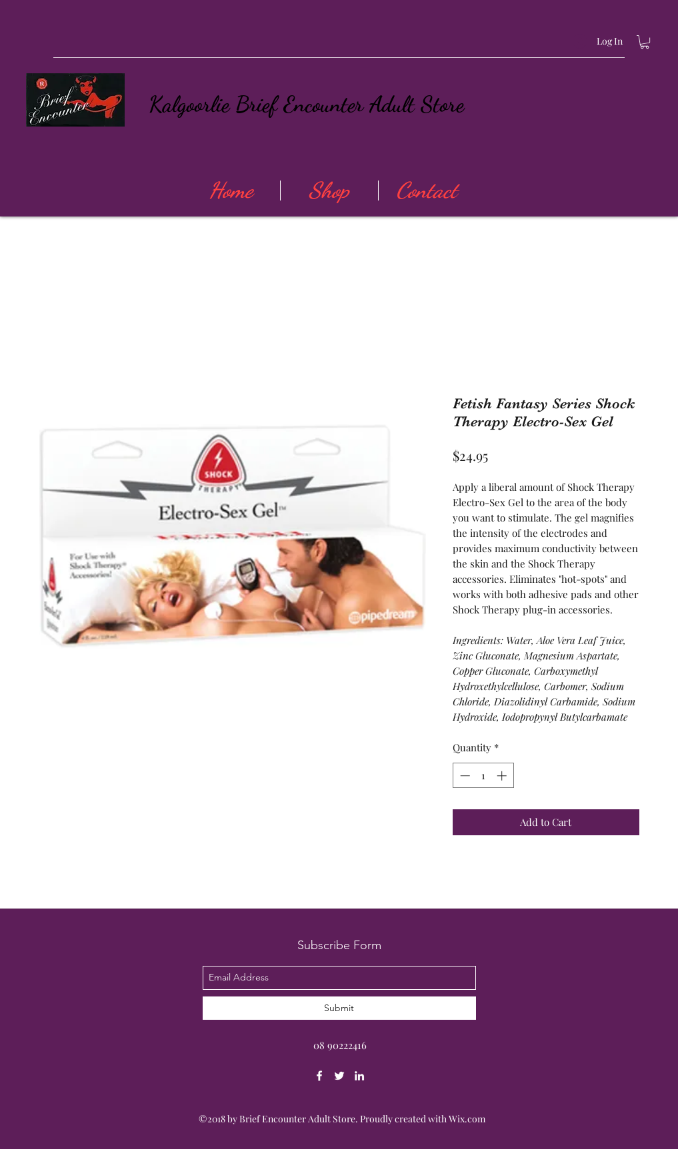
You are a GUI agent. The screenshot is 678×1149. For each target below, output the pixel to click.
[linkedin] (359, 1075)
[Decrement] (464, 775)
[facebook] (319, 1075)
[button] (645, 42)
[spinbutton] (483, 775)
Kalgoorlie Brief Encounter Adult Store (306, 104)
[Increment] (503, 775)
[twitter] (339, 1075)
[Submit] (339, 1008)
